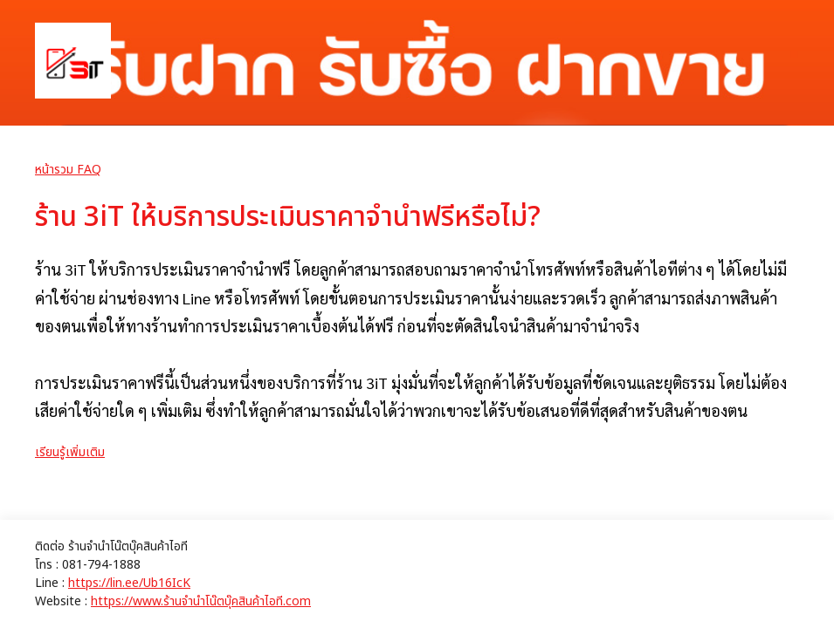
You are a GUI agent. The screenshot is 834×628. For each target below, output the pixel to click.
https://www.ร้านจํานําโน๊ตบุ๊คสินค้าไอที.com (201, 601)
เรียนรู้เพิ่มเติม (70, 452)
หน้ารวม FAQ (68, 169)
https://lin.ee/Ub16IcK (129, 583)
